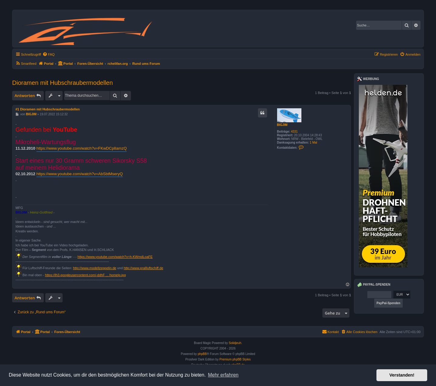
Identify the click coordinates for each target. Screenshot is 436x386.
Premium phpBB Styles (235, 359)
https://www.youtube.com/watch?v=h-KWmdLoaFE (115, 257)
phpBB (202, 354)
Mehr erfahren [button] (223, 374)
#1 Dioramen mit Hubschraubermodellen (47, 109)
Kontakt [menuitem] (330, 331)
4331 (294, 131)
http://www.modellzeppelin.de (94, 268)
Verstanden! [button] (402, 375)
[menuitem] (49, 54)
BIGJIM (282, 125)
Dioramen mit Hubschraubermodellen (62, 82)
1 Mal (313, 142)
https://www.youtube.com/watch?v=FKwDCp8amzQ (81, 148)
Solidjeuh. (235, 343)
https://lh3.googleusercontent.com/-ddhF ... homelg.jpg (85, 275)
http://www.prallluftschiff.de (143, 268)
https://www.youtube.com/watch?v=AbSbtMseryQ (79, 174)
